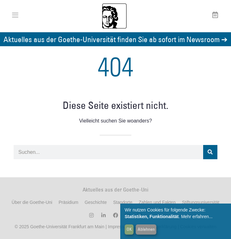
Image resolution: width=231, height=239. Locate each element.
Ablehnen (146, 229)
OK (129, 229)
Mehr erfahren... (197, 216)
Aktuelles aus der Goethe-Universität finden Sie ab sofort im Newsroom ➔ (115, 39)
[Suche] (210, 152)
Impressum (118, 226)
